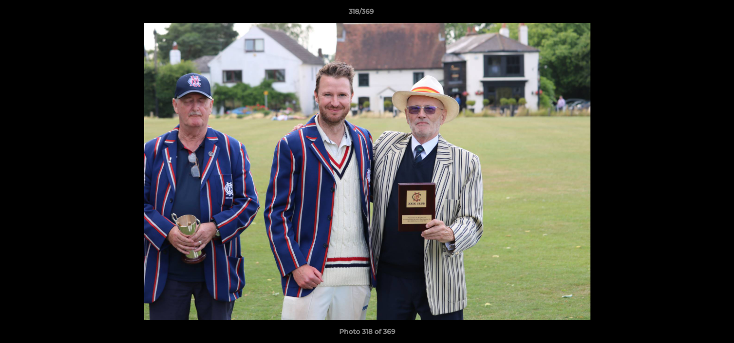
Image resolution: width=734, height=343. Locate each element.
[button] (694, 14)
